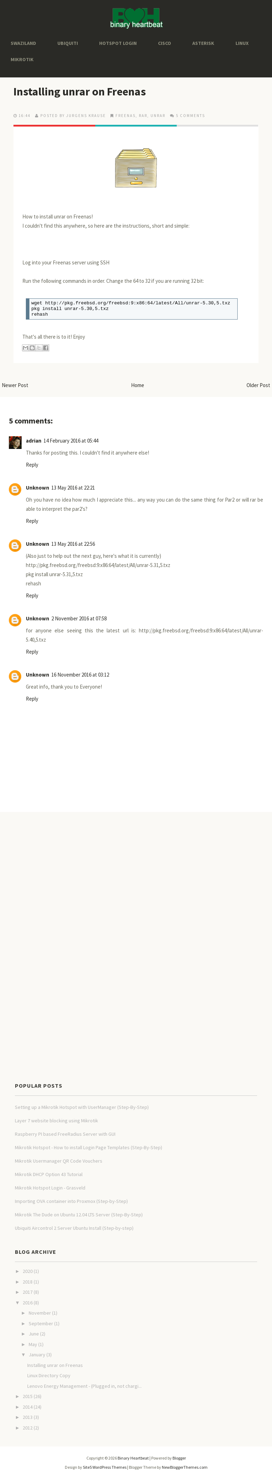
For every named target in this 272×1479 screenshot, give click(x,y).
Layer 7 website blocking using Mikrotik (56, 1120)
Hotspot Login (118, 43)
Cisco (164, 43)
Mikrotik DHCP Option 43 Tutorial (49, 1174)
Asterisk (203, 43)
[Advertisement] (129, 835)
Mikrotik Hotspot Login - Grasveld (50, 1188)
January (37, 1354)
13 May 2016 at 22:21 (73, 487)
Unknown (37, 487)
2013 (28, 1417)
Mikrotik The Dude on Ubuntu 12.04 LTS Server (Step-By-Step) (79, 1214)
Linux (242, 43)
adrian (33, 440)
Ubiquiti (67, 43)
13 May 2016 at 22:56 (73, 543)
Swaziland (23, 43)
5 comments (190, 115)
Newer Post (15, 385)
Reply (32, 464)
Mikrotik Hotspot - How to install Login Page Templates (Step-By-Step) (88, 1147)
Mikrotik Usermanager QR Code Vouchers (58, 1161)
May (33, 1344)
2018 (28, 1282)
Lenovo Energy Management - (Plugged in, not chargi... (84, 1386)
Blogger (179, 1458)
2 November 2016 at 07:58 (79, 618)
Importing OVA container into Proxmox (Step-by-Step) (71, 1201)
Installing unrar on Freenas (79, 91)
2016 (28, 1302)
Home (137, 385)
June (34, 1334)
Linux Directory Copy (48, 1375)
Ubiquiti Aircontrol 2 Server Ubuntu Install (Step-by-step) (74, 1228)
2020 (28, 1271)
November (40, 1313)
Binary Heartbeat (133, 1458)
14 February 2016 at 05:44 (71, 440)
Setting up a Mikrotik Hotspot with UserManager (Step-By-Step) (82, 1107)
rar (143, 115)
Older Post (258, 385)
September (41, 1323)
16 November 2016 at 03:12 (80, 674)
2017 (28, 1292)
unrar (158, 115)
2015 (28, 1396)
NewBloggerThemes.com (185, 1467)
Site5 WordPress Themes (104, 1467)
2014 (28, 1407)
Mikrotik (22, 59)
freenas (125, 115)
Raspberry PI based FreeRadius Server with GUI (65, 1134)
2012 (28, 1428)
